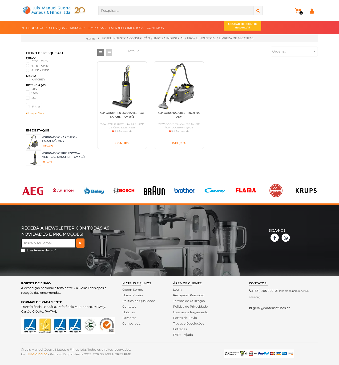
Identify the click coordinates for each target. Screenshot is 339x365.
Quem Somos (132, 289)
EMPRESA (98, 28)
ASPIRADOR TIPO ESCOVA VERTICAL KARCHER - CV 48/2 (63, 154)
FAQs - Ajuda (183, 335)
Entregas (180, 329)
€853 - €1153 (40, 61)
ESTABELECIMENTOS (126, 28)
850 (34, 97)
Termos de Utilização (189, 301)
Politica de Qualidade (138, 301)
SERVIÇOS (58, 28)
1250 (34, 88)
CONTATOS (155, 28)
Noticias (128, 312)
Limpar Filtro (35, 113)
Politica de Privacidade (190, 306)
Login (177, 289)
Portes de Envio (185, 318)
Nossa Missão (132, 295)
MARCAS (78, 28)
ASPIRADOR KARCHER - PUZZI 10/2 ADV (59, 138)
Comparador (132, 323)
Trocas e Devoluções (188, 323)
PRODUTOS (36, 28)
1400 (35, 93)
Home (90, 38)
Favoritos (129, 318)
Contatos (129, 306)
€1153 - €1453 (40, 65)
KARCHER (38, 79)
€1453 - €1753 (40, 70)
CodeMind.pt (36, 354)
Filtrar (34, 106)
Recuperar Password (189, 295)
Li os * (41, 250)
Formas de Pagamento (190, 312)
